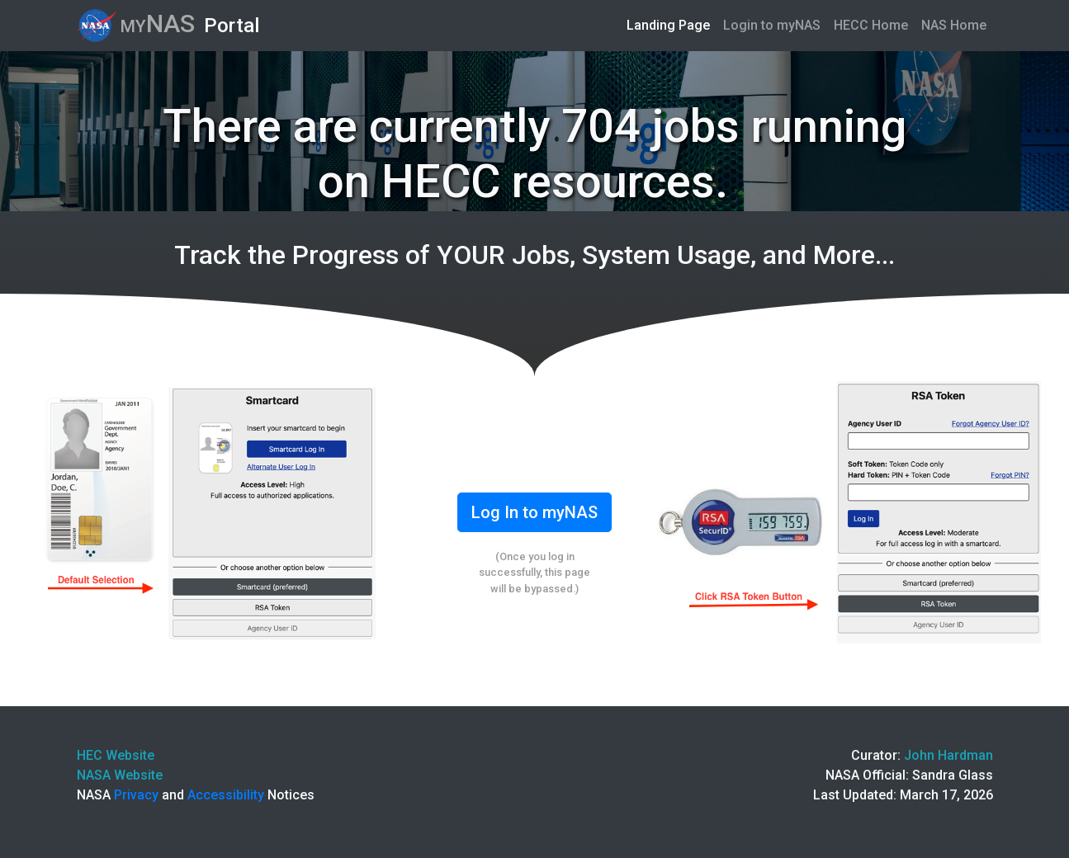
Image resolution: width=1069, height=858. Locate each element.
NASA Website (120, 775)
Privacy (136, 795)
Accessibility (225, 795)
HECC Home (871, 25)
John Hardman (948, 755)
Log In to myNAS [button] (534, 512)
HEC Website (115, 755)
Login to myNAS (772, 25)
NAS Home (953, 25)
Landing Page (672, 24)
